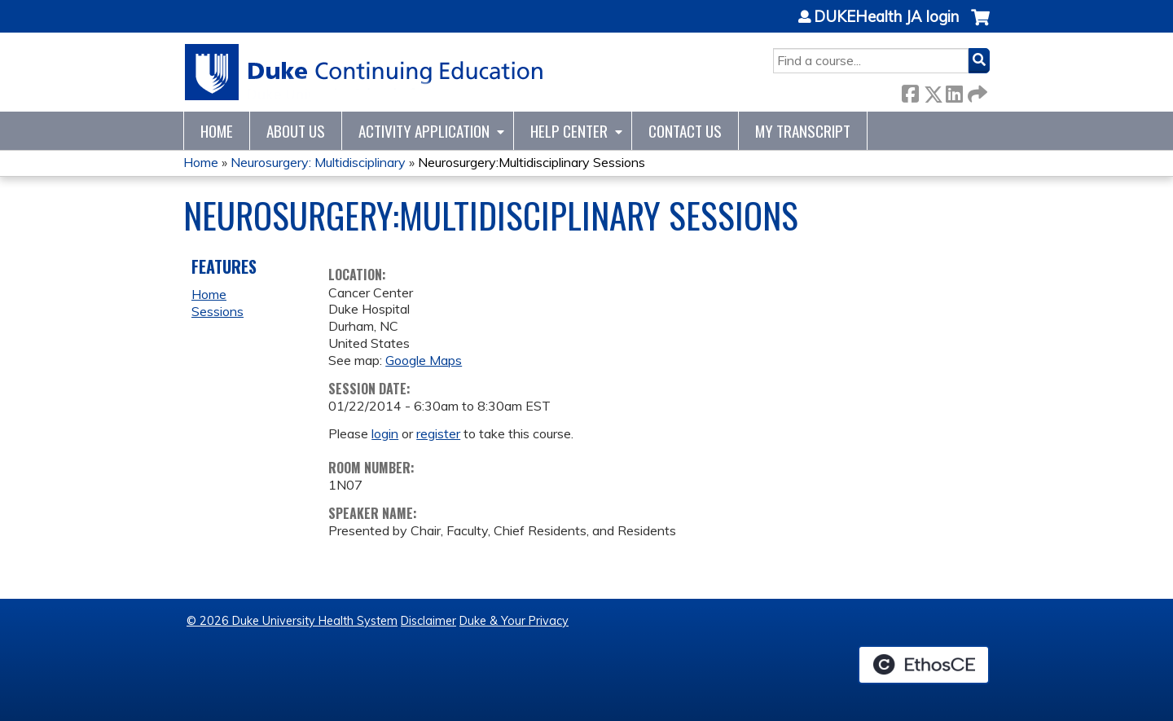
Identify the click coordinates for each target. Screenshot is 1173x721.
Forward (976, 90)
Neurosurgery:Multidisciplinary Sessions (531, 162)
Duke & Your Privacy (514, 620)
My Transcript (802, 131)
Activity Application (424, 131)
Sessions (217, 311)
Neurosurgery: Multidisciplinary (318, 162)
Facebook (910, 90)
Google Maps (423, 360)
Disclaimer (428, 620)
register (438, 433)
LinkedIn (954, 90)
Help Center (569, 131)
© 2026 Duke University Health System (292, 620)
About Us (295, 131)
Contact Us (685, 131)
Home (216, 131)
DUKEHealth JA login (886, 17)
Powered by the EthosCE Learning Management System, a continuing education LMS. (924, 664)
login (384, 433)
